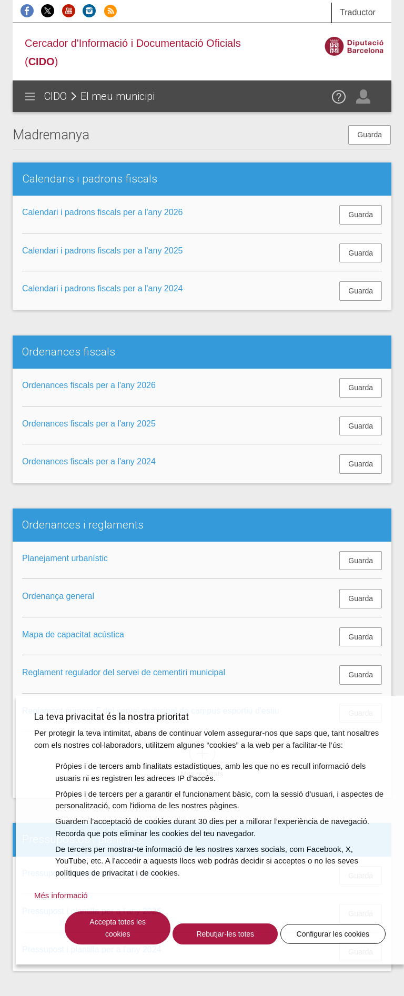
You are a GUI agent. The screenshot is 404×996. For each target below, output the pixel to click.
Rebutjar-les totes (225, 934)
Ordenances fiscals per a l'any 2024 (89, 461)
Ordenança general (58, 596)
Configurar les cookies (333, 934)
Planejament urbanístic (65, 558)
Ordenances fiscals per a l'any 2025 (89, 423)
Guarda (369, 134)
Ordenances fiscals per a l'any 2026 (89, 385)
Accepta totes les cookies (117, 928)
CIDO (55, 96)
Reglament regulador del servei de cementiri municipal (123, 672)
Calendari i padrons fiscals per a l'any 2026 (102, 212)
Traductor (358, 12)
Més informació (61, 895)
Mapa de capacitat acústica (73, 634)
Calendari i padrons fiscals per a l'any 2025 (102, 250)
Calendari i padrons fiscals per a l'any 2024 (102, 288)
